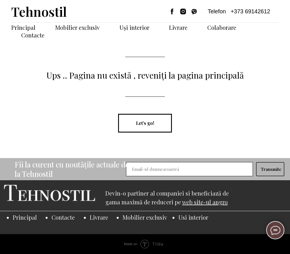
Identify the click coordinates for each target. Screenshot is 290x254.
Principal (23, 27)
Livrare (178, 27)
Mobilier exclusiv (77, 27)
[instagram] (183, 11)
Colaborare (221, 27)
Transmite (271, 169)
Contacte (32, 35)
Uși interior (134, 27)
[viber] (194, 11)
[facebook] (172, 11)
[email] (189, 169)
